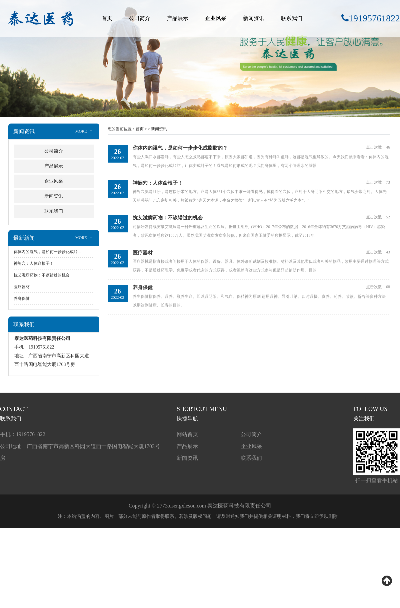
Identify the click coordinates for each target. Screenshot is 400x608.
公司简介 (139, 18)
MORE (84, 131)
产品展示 (177, 18)
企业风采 (215, 18)
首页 (107, 18)
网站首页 (187, 434)
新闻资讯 (253, 18)
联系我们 (291, 18)
